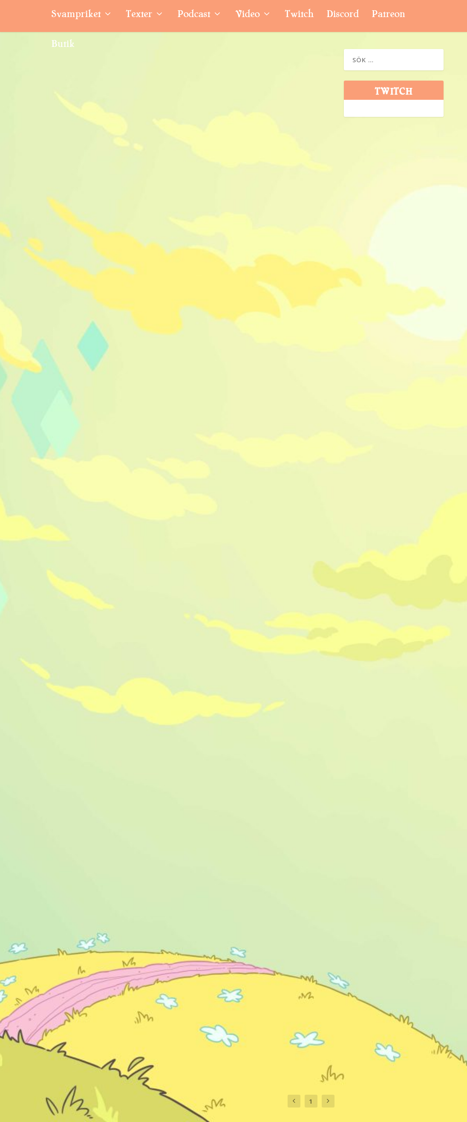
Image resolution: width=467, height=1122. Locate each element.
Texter (139, 15)
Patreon (388, 15)
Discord (342, 15)
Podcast (193, 15)
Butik (63, 45)
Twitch (299, 15)
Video (247, 15)
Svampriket (76, 15)
